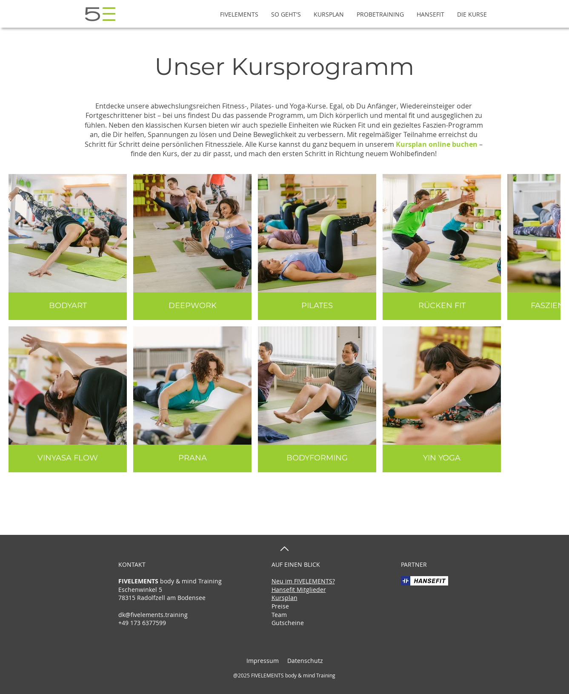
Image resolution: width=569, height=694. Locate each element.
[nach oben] (284, 548)
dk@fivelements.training (153, 615)
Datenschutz (304, 661)
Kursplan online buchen (437, 144)
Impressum (262, 661)
